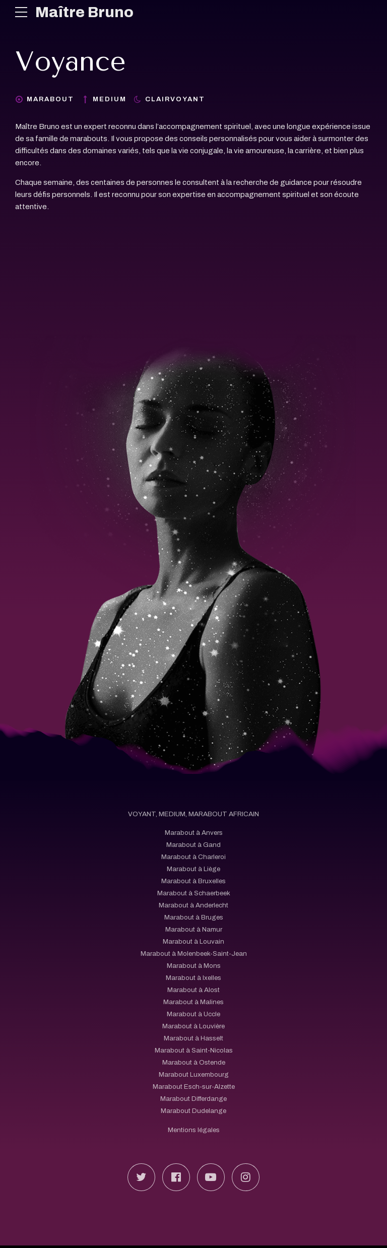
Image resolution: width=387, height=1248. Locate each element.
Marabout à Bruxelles (193, 881)
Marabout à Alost (193, 990)
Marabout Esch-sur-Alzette (193, 1087)
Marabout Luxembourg (193, 1075)
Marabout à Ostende (194, 1063)
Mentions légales (193, 1130)
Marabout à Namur (193, 930)
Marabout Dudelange (193, 1111)
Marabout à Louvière (193, 1026)
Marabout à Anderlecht (193, 905)
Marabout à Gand (193, 845)
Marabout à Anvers (193, 833)
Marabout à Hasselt (194, 1038)
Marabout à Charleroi (193, 857)
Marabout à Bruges (193, 918)
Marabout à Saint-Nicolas (194, 1051)
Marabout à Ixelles (193, 978)
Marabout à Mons (194, 966)
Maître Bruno (84, 12)
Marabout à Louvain (193, 942)
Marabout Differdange (193, 1099)
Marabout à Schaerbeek (193, 893)
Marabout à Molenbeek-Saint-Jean (194, 954)
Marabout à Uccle (194, 1014)
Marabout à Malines (193, 1002)
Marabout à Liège (193, 869)
